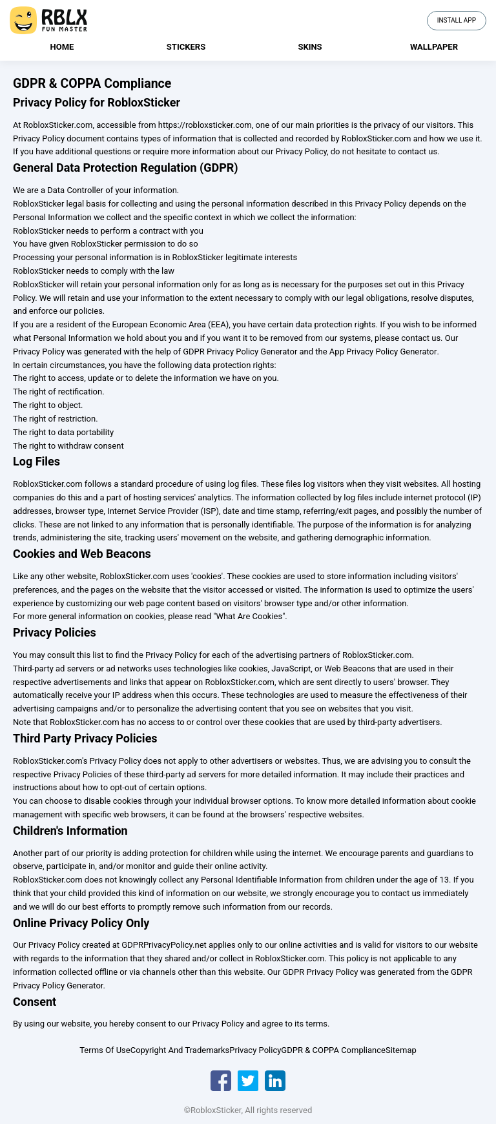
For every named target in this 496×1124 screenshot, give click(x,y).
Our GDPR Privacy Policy (312, 972)
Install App (456, 20)
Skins (310, 47)
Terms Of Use (104, 1050)
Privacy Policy (255, 1050)
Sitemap (401, 1050)
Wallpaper (434, 47)
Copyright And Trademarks (180, 1050)
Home (62, 47)
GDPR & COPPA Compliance (333, 1050)
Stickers (186, 47)
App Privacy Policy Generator (383, 351)
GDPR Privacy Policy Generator (240, 351)
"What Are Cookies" (249, 616)
